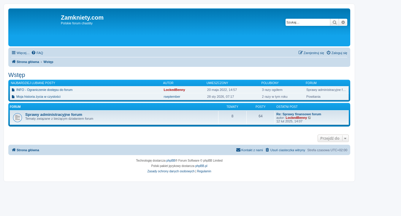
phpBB (171, 160)
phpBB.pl (201, 166)
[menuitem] (37, 52)
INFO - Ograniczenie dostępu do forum (44, 90)
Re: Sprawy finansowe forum (298, 114)
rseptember (172, 96)
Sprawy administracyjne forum (53, 114)
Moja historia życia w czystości (38, 96)
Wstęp (16, 75)
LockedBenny (174, 90)
